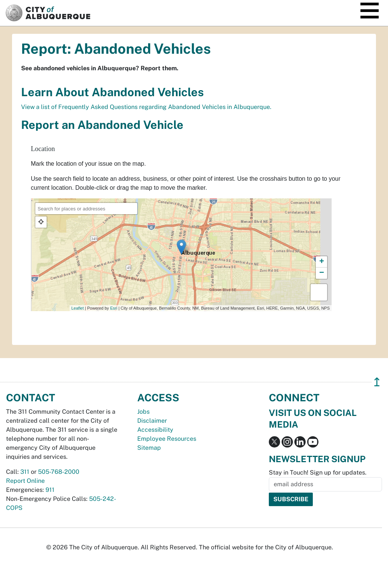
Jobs (143, 411)
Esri (113, 308)
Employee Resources (166, 438)
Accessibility (155, 429)
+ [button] (321, 262)
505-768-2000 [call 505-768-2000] (58, 471)
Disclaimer (152, 420)
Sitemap (149, 447)
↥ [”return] (377, 382)
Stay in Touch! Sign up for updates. (318, 472)
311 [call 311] (24, 471)
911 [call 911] (50, 489)
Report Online (25, 480)
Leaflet (77, 308)
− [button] (321, 273)
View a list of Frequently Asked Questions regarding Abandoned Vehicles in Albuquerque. (146, 106)
